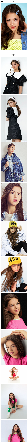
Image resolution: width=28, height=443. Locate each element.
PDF (14, 442)
